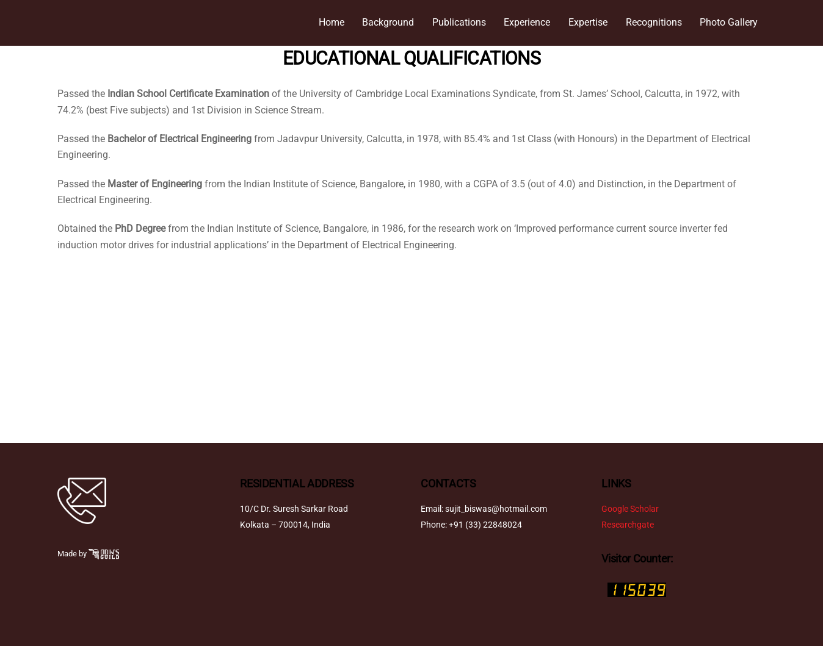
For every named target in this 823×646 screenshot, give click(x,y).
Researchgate (627, 525)
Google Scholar (630, 509)
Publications (459, 22)
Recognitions (654, 22)
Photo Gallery (729, 22)
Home (331, 22)
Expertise (587, 22)
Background (388, 22)
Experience (527, 22)
